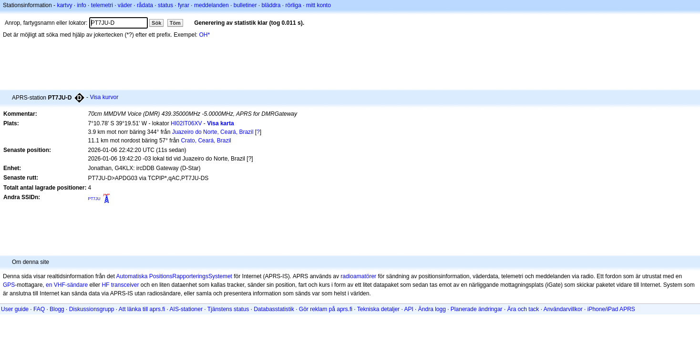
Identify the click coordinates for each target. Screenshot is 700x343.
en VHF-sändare (67, 285)
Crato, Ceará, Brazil (206, 140)
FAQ (39, 309)
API (408, 309)
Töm (175, 23)
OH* (204, 34)
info (81, 5)
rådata (145, 5)
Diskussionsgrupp (91, 309)
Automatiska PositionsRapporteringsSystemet (174, 276)
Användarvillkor (563, 309)
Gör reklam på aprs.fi (325, 309)
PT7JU (94, 198)
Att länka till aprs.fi (142, 309)
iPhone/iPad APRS (611, 309)
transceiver (125, 285)
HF (105, 285)
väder (125, 5)
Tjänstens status (228, 309)
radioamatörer (358, 276)
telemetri (102, 5)
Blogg (57, 309)
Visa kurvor (104, 97)
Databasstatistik (274, 309)
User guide (15, 309)
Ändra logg (432, 309)
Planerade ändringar (477, 309)
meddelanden (211, 5)
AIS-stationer (186, 309)
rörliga (293, 5)
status (165, 5)
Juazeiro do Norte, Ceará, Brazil (213, 132)
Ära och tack (523, 309)
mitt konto (318, 5)
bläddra (270, 5)
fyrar (183, 5)
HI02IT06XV (186, 123)
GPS (9, 285)
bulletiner (245, 5)
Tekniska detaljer (378, 309)
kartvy (64, 5)
